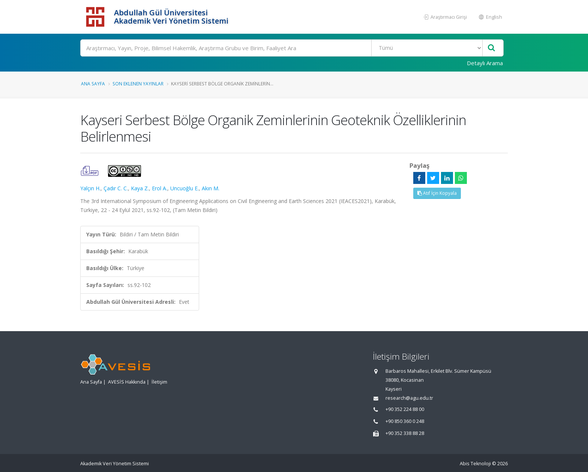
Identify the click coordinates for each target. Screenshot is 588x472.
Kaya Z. (140, 188)
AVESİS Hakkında (127, 382)
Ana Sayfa (93, 84)
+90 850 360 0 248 (405, 421)
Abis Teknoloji (475, 463)
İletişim (159, 382)
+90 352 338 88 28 (405, 433)
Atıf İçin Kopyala (437, 193)
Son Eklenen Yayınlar (138, 84)
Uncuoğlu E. (184, 188)
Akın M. (210, 188)
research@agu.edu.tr (409, 398)
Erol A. (159, 188)
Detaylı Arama (485, 63)
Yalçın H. (90, 188)
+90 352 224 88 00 (405, 409)
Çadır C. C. (116, 188)
